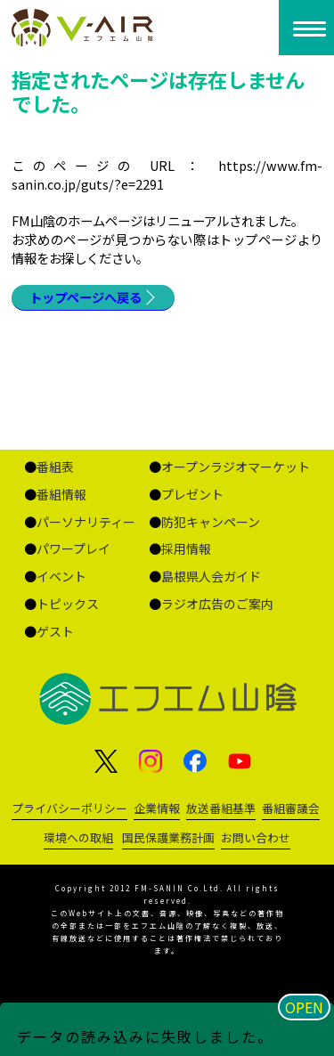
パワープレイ (73, 548)
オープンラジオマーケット (235, 466)
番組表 (55, 466)
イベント (61, 576)
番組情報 (61, 494)
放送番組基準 (221, 808)
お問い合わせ (255, 837)
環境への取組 (78, 837)
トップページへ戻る (85, 297)
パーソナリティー (86, 522)
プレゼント (192, 494)
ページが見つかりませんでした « (87, 27)
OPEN (304, 1007)
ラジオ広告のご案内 (217, 604)
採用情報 (186, 548)
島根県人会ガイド (211, 576)
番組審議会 (291, 808)
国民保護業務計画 (168, 837)
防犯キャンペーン (210, 522)
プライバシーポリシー (69, 808)
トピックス (68, 604)
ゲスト (55, 631)
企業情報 (157, 808)
